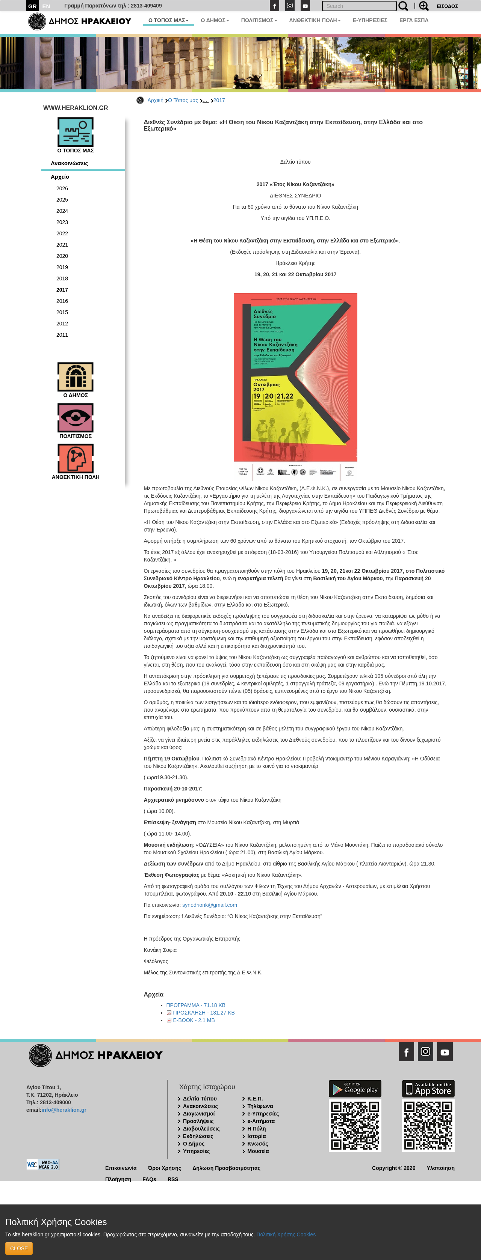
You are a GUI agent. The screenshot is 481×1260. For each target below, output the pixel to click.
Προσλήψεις (198, 1121)
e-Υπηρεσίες (263, 1114)
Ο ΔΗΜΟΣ (215, 20)
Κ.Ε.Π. (255, 1099)
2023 (62, 222)
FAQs (149, 1178)
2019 (62, 267)
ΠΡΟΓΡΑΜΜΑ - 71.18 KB (196, 1005)
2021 (62, 245)
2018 (62, 278)
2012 (62, 324)
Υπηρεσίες (196, 1151)
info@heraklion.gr (63, 1110)
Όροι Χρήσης (165, 1167)
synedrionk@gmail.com (209, 905)
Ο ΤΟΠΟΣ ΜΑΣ (168, 20)
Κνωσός (258, 1144)
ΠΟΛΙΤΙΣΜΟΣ (259, 20)
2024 (62, 211)
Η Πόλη (257, 1129)
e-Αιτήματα (261, 1121)
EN (46, 6)
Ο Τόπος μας (183, 100)
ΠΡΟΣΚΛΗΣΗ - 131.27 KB (204, 1013)
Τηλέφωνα (260, 1106)
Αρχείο (60, 176)
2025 (62, 200)
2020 (62, 256)
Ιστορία (257, 1136)
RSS (173, 1178)
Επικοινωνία (121, 1167)
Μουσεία (258, 1151)
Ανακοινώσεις (69, 163)
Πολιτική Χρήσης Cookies (286, 1234)
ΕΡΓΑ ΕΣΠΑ (414, 20)
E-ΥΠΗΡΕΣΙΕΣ (370, 20)
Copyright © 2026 (393, 1167)
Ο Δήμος (193, 1144)
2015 (62, 312)
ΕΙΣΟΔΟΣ (447, 6)
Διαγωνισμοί (199, 1114)
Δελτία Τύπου (200, 1099)
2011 (62, 335)
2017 (219, 100)
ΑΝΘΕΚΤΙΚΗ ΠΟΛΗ (315, 20)
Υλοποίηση (441, 1167)
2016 (62, 301)
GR (32, 6)
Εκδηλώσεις (198, 1136)
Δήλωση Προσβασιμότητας (226, 1167)
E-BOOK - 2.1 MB (194, 1020)
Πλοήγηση (118, 1178)
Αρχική (156, 100)
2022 (62, 233)
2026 (62, 188)
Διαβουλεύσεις (201, 1129)
